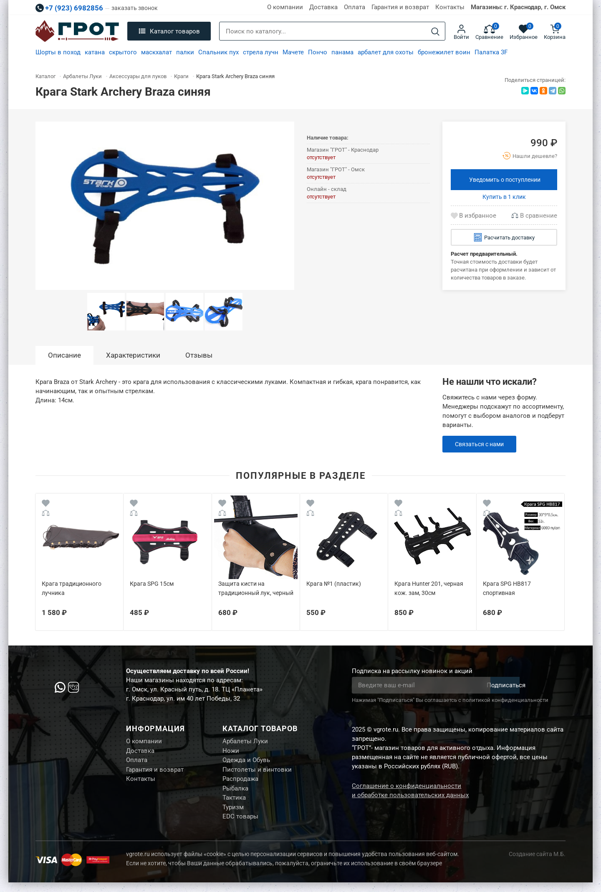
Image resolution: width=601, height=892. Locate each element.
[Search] (435, 31)
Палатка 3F (491, 52)
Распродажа (240, 784)
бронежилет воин (444, 52)
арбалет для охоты (386, 52)
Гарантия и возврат (400, 7)
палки (185, 52)
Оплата (354, 7)
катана (95, 52)
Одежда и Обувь (246, 763)
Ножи (230, 752)
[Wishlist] (46, 504)
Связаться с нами (481, 444)
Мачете (293, 52)
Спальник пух (218, 52)
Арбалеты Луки (245, 742)
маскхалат (156, 52)
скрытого (123, 52)
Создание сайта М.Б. (537, 863)
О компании (285, 7)
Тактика (234, 804)
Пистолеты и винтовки (257, 773)
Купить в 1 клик (504, 196)
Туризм (233, 815)
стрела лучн (260, 52)
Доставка (323, 7)
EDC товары (240, 825)
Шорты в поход (58, 52)
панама (342, 52)
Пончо (317, 52)
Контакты (450, 7)
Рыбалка (235, 794)
